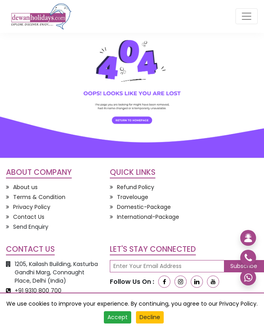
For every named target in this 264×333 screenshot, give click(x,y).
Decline (150, 317)
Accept (117, 317)
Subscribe (243, 266)
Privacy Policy (237, 304)
